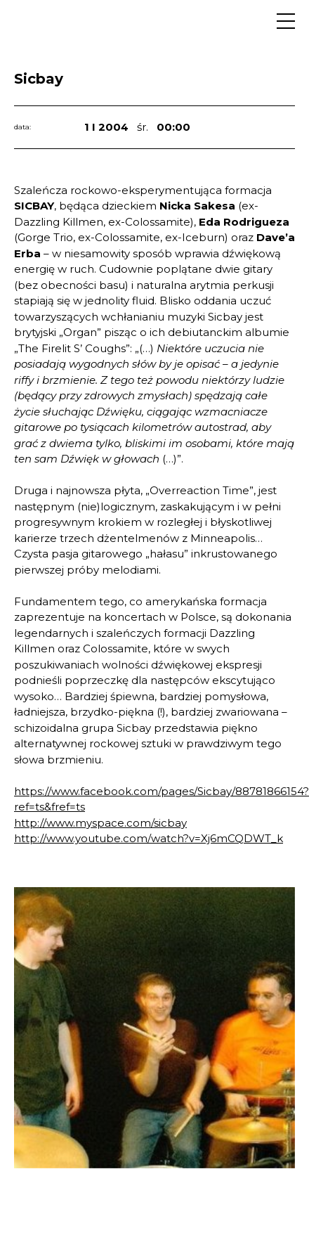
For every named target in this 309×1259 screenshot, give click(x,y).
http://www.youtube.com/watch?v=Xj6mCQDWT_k (148, 838)
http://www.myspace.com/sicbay (100, 822)
